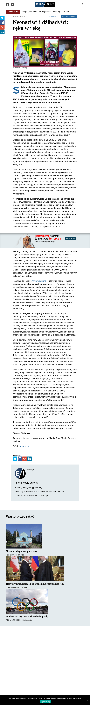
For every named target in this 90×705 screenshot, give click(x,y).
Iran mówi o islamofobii (15, 555)
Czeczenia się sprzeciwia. (16, 587)
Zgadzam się (45, 702)
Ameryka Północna (68, 16)
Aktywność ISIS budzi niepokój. (19, 620)
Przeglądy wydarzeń (29, 12)
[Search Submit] (82, 4)
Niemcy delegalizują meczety (28, 487)
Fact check (66, 12)
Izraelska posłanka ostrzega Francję (31, 495)
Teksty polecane (45, 12)
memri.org (25, 446)
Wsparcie (13, 12)
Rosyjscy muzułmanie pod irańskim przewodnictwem (39, 491)
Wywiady (56, 12)
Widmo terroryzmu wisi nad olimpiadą (27, 616)
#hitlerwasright (39, 281)
